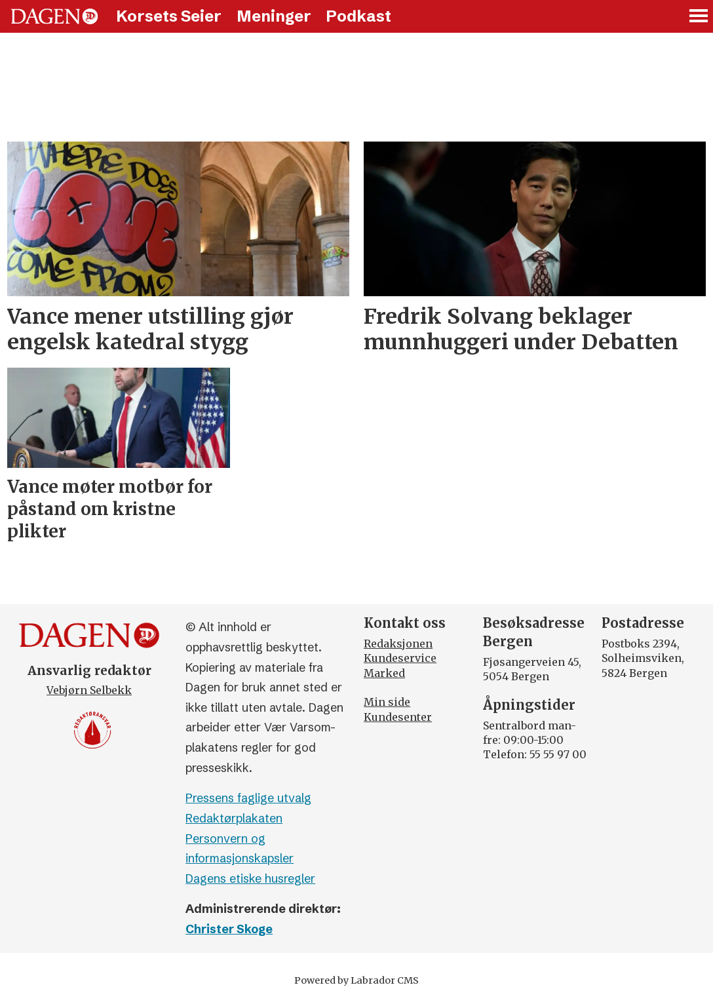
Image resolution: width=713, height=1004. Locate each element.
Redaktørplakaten (233, 818)
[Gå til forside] (54, 16)
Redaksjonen (398, 643)
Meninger (274, 16)
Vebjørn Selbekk (89, 690)
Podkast (358, 16)
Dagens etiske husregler (250, 878)
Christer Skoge (229, 928)
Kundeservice (400, 658)
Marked (384, 673)
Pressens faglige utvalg (248, 797)
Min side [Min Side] (387, 701)
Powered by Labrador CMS (356, 980)
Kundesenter (398, 717)
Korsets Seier (169, 16)
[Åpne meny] (699, 17)
